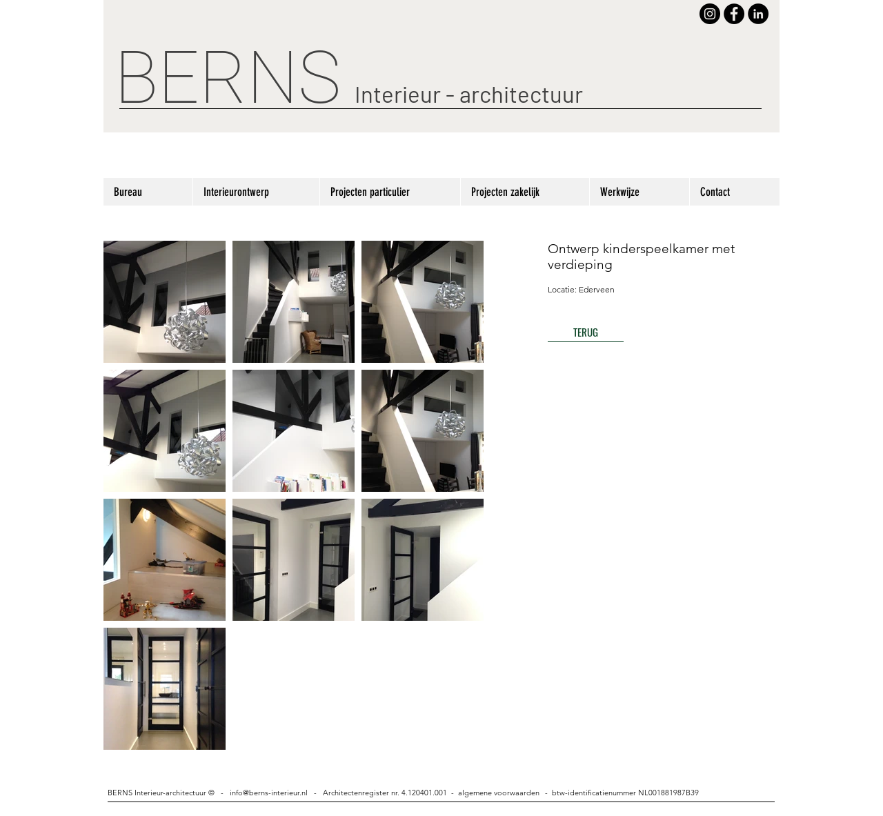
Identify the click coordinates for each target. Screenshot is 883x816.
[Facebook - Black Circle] (734, 13)
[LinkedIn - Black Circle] (758, 13)
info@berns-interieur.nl (269, 792)
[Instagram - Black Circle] (710, 13)
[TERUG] (586, 331)
